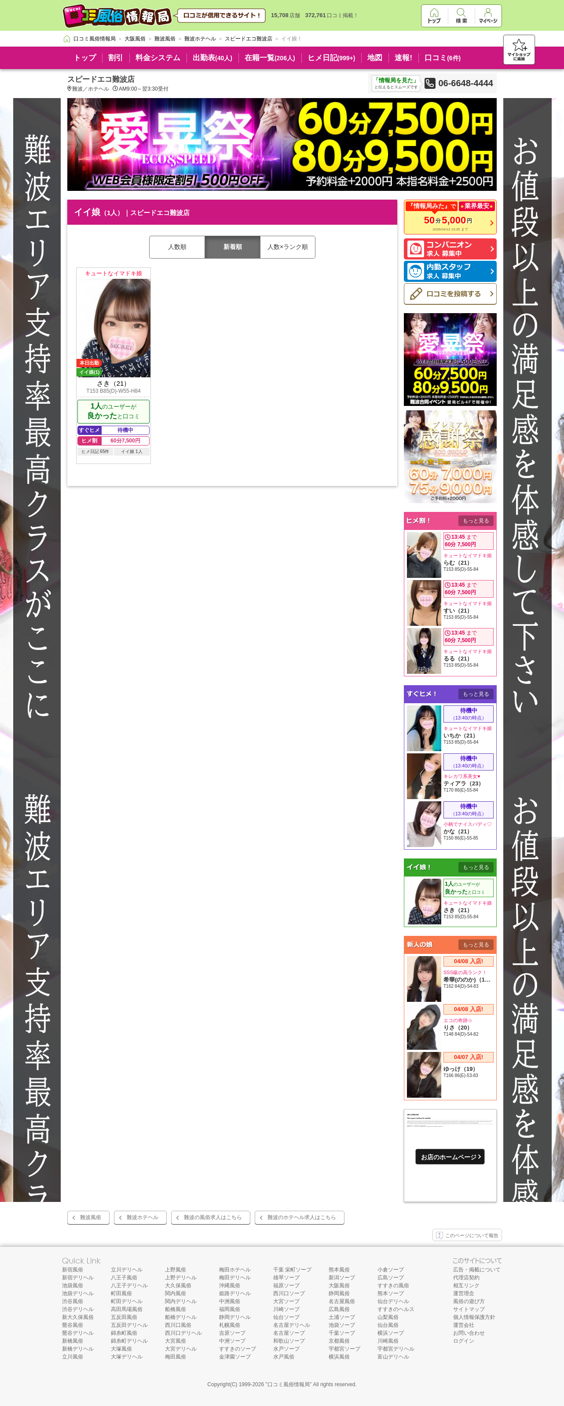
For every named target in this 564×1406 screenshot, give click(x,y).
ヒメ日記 (331, 58)
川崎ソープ (286, 1309)
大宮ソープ (286, 1301)
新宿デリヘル (78, 1278)
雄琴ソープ (286, 1278)
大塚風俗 (121, 1349)
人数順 (177, 246)
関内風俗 (175, 1293)
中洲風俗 (229, 1301)
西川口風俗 (178, 1325)
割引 (115, 58)
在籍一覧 (270, 58)
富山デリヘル (393, 1357)
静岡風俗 (339, 1293)
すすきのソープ (237, 1349)
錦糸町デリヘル (129, 1341)
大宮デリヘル (181, 1349)
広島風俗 (339, 1309)
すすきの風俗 (393, 1285)
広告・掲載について (477, 1270)
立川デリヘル (127, 1270)
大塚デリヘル (127, 1357)
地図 (374, 58)
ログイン (463, 1341)
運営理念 (463, 1293)
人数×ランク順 (287, 246)
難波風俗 (90, 1217)
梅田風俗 (175, 1357)
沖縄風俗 (229, 1285)
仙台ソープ (286, 1317)
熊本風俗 (339, 1270)
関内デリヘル (181, 1301)
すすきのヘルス (395, 1309)
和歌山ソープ (289, 1341)
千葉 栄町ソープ (292, 1270)
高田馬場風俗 (127, 1309)
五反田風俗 (124, 1317)
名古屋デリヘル (291, 1325)
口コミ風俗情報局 (288, 1384)
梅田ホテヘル (235, 1270)
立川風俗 (72, 1357)
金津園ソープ (235, 1357)
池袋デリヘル (78, 1293)
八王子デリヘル (129, 1285)
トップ (84, 58)
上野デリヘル (181, 1278)
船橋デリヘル (181, 1317)
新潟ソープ (342, 1278)
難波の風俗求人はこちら (213, 1217)
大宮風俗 (175, 1341)
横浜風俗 (339, 1357)
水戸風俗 (283, 1357)
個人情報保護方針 (474, 1317)
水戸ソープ (286, 1349)
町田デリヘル (127, 1301)
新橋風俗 (72, 1341)
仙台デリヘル (393, 1301)
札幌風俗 (229, 1325)
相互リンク (466, 1285)
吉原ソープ (232, 1333)
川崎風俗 (388, 1341)
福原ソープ (286, 1285)
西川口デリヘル (183, 1333)
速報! (403, 58)
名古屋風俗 (342, 1301)
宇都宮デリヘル (395, 1349)
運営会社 (463, 1325)
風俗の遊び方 (469, 1301)
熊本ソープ (390, 1293)
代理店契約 (466, 1278)
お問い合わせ (469, 1333)
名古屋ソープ (289, 1333)
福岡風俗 (229, 1309)
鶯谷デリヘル (78, 1333)
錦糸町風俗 (124, 1333)
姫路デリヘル (235, 1293)
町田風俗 (121, 1293)
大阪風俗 (339, 1285)
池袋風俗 (72, 1285)
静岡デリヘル (235, 1317)
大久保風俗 (178, 1285)
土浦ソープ (342, 1317)
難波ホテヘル (142, 1217)
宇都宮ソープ (344, 1349)
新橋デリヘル (78, 1349)
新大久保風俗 (78, 1317)
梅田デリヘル (235, 1278)
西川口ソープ (289, 1293)
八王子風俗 (124, 1278)
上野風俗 (175, 1270)
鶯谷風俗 (72, 1325)
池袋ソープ (342, 1325)
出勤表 (212, 58)
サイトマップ (469, 1309)
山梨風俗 (388, 1317)
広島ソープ (390, 1278)
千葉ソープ (342, 1333)
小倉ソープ (390, 1270)
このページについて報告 (467, 1236)
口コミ (443, 58)
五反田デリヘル (129, 1325)
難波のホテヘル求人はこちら (301, 1217)
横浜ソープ (390, 1333)
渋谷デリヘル (78, 1309)
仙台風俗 (388, 1325)
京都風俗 (339, 1341)
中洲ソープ (232, 1341)
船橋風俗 (175, 1309)
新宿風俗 (72, 1270)
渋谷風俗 (72, 1301)
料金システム (158, 58)
